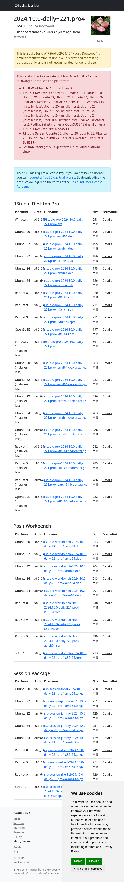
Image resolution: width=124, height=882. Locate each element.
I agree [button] (78, 860)
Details (107, 219)
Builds (17, 819)
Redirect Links (22, 862)
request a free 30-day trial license (51, 177)
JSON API (19, 858)
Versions (19, 823)
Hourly (18, 837)
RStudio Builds (26, 5)
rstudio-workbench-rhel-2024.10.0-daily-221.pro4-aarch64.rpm (62, 640)
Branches (19, 828)
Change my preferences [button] (88, 868)
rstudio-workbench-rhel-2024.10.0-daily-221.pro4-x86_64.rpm (62, 607)
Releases (19, 832)
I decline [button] (94, 860)
